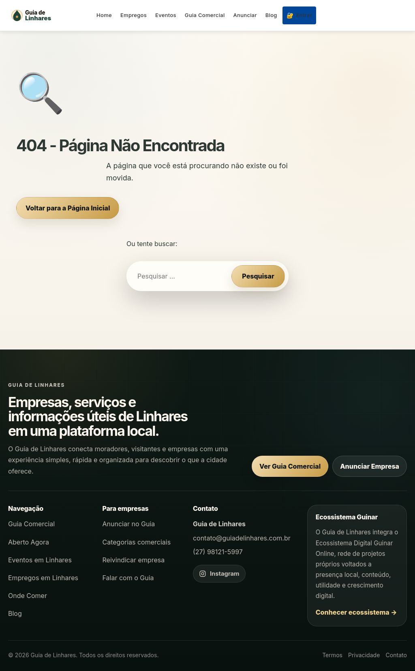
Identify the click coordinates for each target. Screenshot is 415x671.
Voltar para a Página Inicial (68, 208)
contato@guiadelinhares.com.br (242, 538)
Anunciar (245, 15)
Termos (332, 655)
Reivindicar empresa (134, 560)
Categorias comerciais (137, 542)
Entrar (299, 15)
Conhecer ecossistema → (356, 612)
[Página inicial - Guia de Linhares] (48, 15)
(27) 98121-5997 (218, 552)
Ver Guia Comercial (290, 466)
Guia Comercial (205, 15)
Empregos (133, 15)
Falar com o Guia (128, 578)
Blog (271, 15)
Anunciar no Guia (129, 524)
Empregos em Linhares (43, 578)
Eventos (165, 15)
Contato (396, 655)
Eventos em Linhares (40, 560)
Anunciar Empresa (369, 466)
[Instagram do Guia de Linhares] (219, 574)
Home (104, 15)
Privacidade (364, 655)
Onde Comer (27, 596)
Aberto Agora (28, 542)
